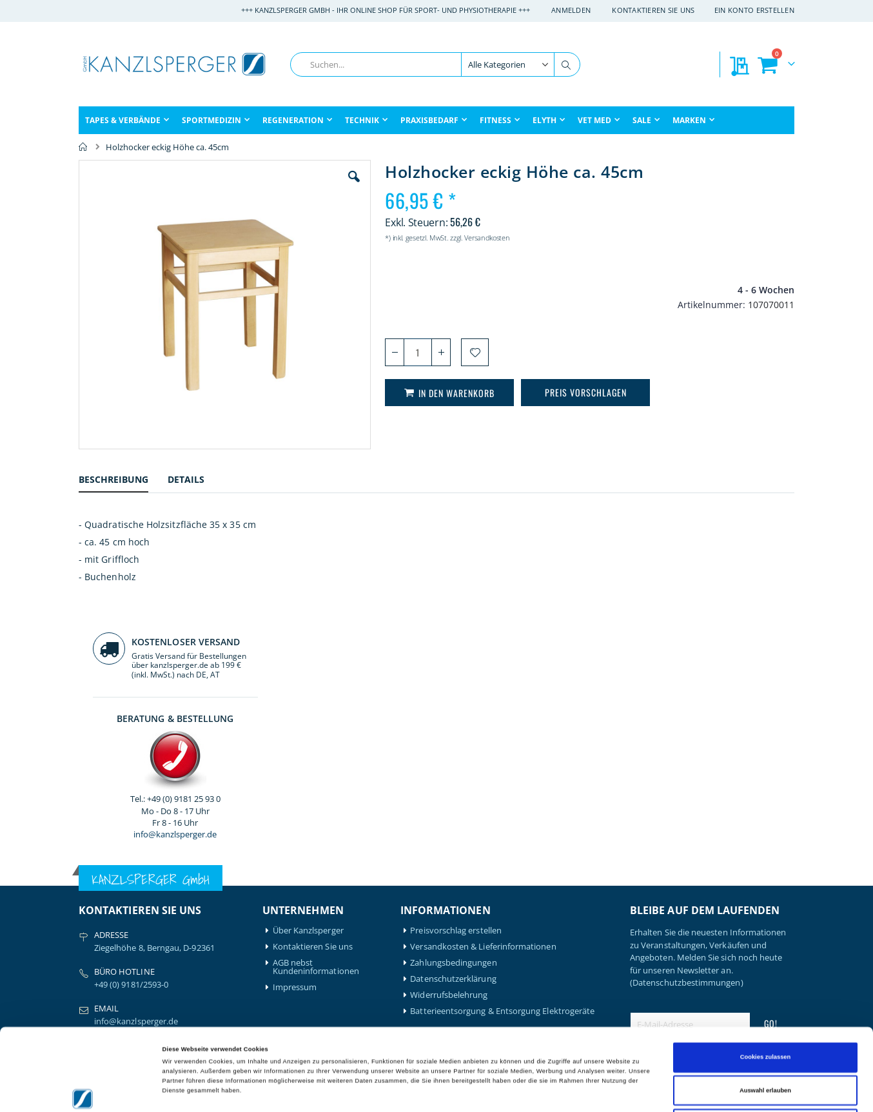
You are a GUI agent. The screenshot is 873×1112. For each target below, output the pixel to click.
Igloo (180, 893)
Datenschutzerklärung (453, 717)
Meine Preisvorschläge (316, 925)
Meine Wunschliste (309, 909)
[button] (281, 186)
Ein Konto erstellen (754, 10)
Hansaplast (193, 877)
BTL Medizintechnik (108, 929)
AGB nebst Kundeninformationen (316, 705)
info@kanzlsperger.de (712, 370)
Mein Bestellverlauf (309, 893)
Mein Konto (296, 877)
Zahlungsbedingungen (453, 701)
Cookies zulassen (765, 975)
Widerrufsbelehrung (448, 733)
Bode (89, 909)
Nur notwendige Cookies (765, 1042)
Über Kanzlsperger (308, 669)
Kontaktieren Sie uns (653, 10)
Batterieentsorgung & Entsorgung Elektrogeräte (502, 749)
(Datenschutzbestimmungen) (686, 721)
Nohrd (183, 941)
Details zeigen (541, 1091)
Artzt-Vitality (103, 893)
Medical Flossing (202, 925)
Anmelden (571, 10)
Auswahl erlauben (765, 1009)
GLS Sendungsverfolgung (321, 941)
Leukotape (192, 909)
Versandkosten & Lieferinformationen (483, 685)
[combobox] (435, 64)
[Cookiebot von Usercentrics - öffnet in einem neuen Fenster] (83, 1090)
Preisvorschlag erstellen (456, 669)
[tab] (123, 481)
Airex (88, 877)
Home (83, 147)
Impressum (295, 725)
